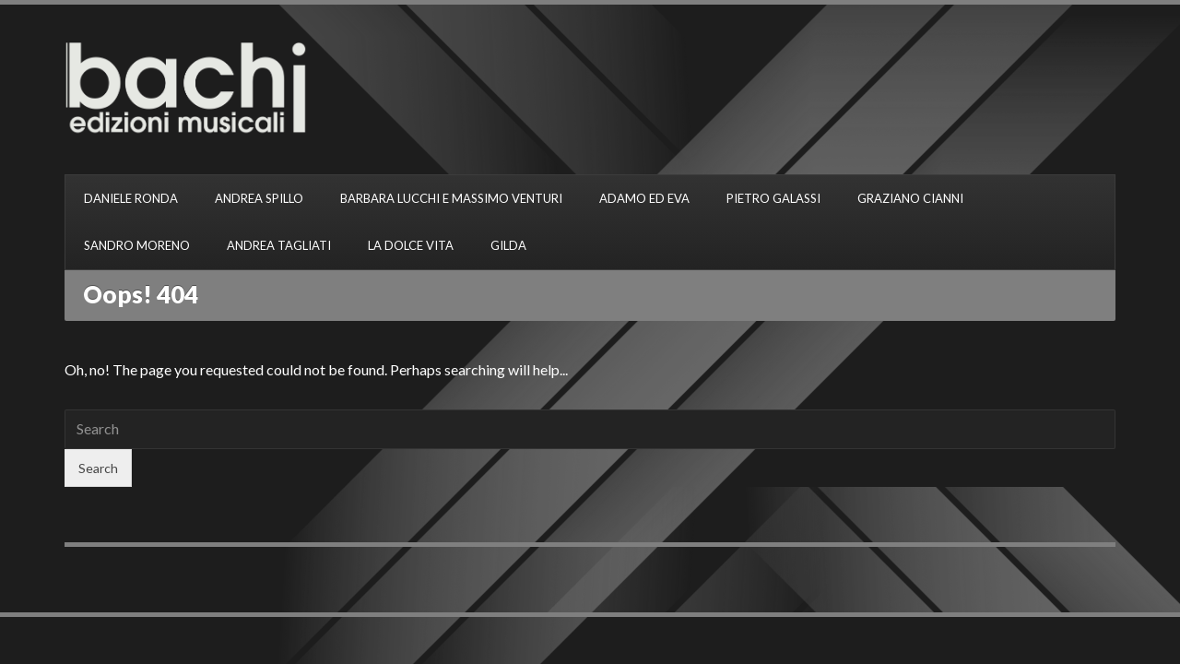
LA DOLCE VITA (411, 245)
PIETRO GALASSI (773, 198)
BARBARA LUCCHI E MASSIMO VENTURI (451, 198)
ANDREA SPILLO (259, 198)
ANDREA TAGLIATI (279, 245)
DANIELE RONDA (131, 198)
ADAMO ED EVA (644, 198)
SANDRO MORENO (137, 245)
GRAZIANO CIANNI (910, 198)
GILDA (508, 245)
